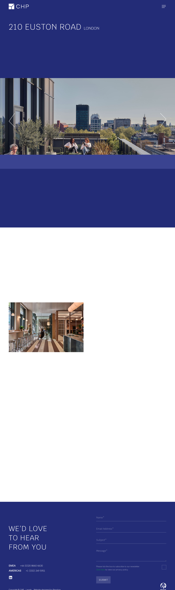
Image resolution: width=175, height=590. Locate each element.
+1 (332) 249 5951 (35, 570)
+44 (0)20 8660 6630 (31, 565)
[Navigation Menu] (164, 6)
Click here (100, 570)
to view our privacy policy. (112, 570)
